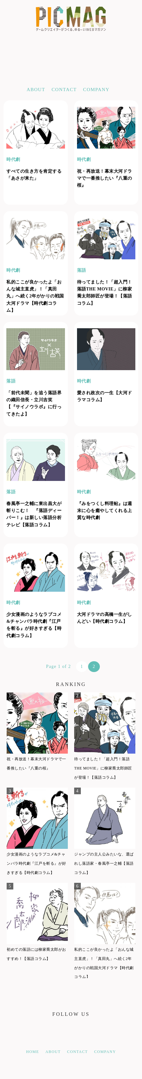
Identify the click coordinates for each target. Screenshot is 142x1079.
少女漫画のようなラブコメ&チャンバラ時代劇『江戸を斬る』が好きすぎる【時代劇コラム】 (36, 863)
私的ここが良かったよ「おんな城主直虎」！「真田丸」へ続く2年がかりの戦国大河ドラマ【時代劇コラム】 (35, 296)
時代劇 (13, 159)
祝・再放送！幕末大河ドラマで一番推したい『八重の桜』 (104, 178)
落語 (81, 270)
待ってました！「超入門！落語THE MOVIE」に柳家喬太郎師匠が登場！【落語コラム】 (103, 768)
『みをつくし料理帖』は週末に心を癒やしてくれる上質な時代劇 (104, 510)
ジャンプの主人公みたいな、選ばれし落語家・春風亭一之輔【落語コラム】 (104, 863)
